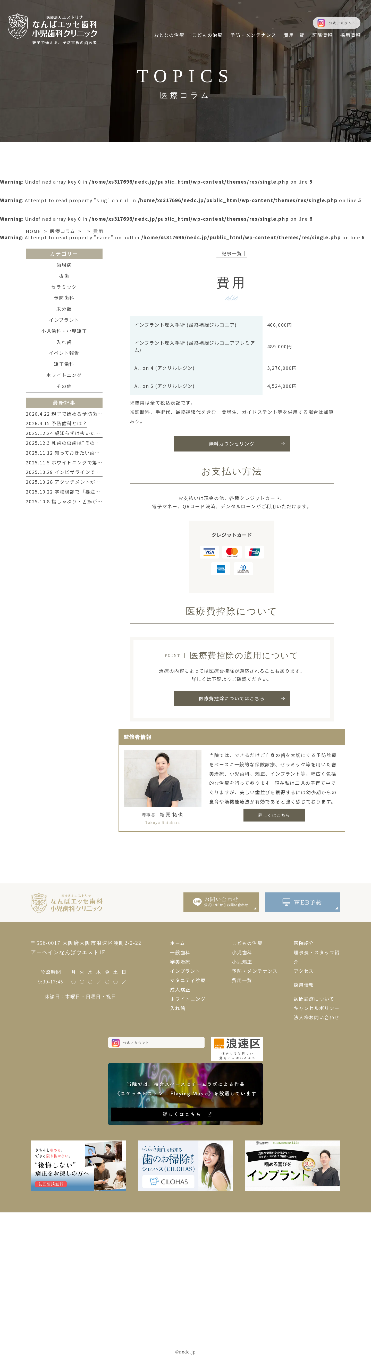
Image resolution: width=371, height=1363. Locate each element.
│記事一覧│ (231, 253)
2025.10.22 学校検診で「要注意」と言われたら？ (83, 491)
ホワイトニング (64, 375)
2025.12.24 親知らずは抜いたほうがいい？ (76, 433)
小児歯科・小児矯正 (64, 330)
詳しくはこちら (274, 815)
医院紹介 (304, 943)
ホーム (177, 943)
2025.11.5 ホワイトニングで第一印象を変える (79, 462)
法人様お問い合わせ (317, 1017)
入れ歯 (64, 342)
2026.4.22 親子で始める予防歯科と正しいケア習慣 (84, 413)
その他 (64, 386)
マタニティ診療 (188, 980)
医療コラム (62, 231)
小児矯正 (242, 961)
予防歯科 (64, 297)
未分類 (64, 308)
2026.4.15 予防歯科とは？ (56, 423)
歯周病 (64, 264)
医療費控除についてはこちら (232, 698)
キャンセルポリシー (317, 1008)
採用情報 (304, 984)
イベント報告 (64, 352)
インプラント (64, 319)
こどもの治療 (247, 943)
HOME (33, 231)
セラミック (64, 286)
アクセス (304, 970)
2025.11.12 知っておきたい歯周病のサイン (75, 452)
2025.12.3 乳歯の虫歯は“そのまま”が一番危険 (80, 442)
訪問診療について (314, 998)
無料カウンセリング (232, 443)
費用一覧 (242, 980)
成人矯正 (180, 989)
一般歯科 (180, 952)
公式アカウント (342, 22)
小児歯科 (242, 952)
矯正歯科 (64, 363)
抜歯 (64, 275)
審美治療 (180, 961)
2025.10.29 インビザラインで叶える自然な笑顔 (81, 472)
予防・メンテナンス (255, 970)
